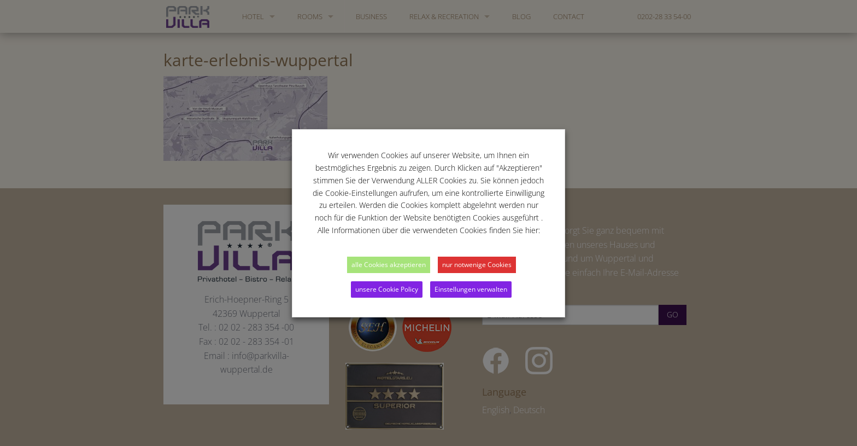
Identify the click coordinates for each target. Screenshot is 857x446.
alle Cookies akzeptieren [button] (388, 264)
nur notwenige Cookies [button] (477, 264)
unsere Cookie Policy (386, 289)
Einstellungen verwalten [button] (471, 289)
